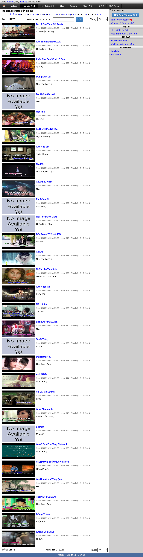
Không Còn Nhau (45, 532)
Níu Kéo (40, 164)
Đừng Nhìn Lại (43, 77)
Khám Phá (87, 6)
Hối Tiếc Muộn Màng (46, 217)
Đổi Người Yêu (43, 357)
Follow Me (125, 47)
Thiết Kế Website (121, 19)
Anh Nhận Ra (43, 287)
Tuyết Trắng (42, 339)
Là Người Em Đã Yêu (47, 129)
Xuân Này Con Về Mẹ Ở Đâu (50, 59)
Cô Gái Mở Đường (45, 392)
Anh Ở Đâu (41, 374)
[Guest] (10, 2)
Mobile (61, 555)
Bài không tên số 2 (45, 94)
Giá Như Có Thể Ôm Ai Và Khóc (52, 462)
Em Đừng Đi (42, 199)
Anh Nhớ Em (42, 147)
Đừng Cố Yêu (43, 514)
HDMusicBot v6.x (120, 40)
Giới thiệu (71, 555)
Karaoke (73, 6)
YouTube (115, 51)
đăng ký (23, 2)
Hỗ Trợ (101, 6)
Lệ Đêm (40, 427)
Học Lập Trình (29, 6)
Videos (14, 6)
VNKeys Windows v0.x (122, 44)
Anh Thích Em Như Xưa (48, 42)
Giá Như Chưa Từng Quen (49, 479)
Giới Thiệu (114, 6)
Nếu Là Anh (42, 304)
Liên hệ (81, 555)
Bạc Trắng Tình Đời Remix (49, 24)
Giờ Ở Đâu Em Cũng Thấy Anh (52, 444)
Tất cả (11, 14)
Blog (62, 6)
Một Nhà (40, 112)
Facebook (116, 54)
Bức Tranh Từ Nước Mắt (48, 234)
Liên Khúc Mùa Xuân (46, 322)
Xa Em (39, 252)
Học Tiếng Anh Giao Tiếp (124, 33)
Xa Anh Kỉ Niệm (44, 182)
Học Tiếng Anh (47, 6)
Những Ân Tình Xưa (46, 269)
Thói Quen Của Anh (46, 497)
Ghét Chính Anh (44, 409)
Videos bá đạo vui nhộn (123, 23)
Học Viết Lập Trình (120, 30)
